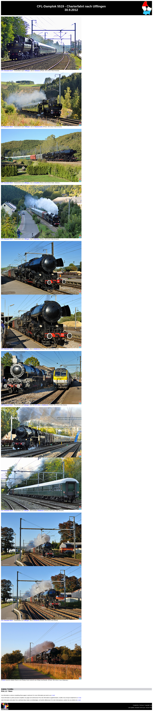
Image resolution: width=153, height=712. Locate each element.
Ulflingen (27, 70)
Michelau (37, 239)
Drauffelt (36, 183)
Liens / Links (7, 689)
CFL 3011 (37, 405)
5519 (3, 680)
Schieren (37, 70)
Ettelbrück (37, 349)
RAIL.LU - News (6, 691)
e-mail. (53, 695)
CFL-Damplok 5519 (7, 70)
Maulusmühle (38, 126)
